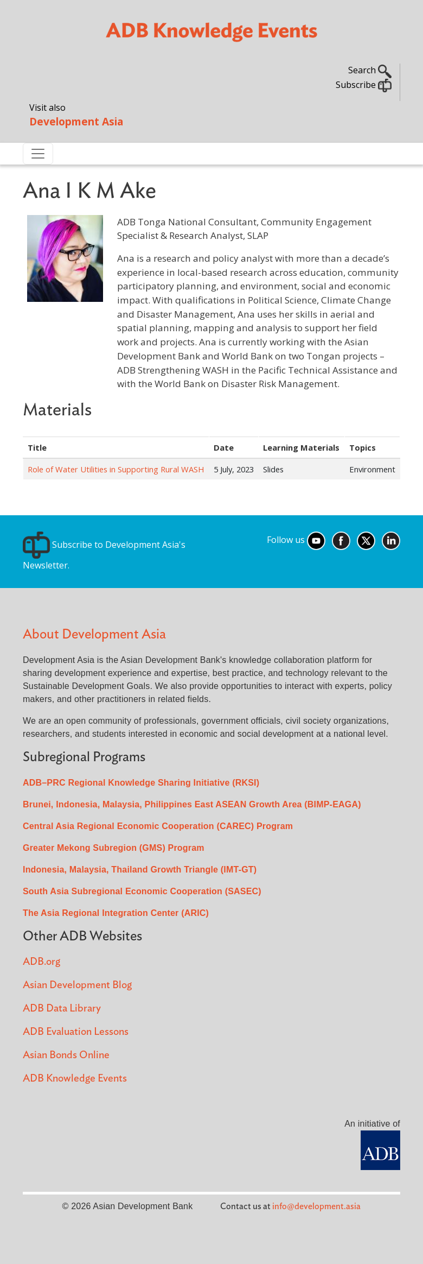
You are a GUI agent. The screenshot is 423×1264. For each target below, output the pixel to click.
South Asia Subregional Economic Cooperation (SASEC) (142, 891)
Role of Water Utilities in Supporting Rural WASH (116, 469)
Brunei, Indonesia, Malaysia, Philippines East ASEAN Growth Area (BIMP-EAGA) (192, 804)
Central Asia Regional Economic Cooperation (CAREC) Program (158, 826)
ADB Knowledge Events (75, 1078)
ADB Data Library (62, 1008)
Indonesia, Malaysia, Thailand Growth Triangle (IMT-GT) (140, 869)
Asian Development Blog (77, 985)
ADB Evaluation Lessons (76, 1032)
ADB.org (41, 962)
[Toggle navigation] (38, 154)
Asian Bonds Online (66, 1055)
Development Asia (76, 121)
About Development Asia (94, 634)
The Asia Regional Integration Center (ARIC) (116, 913)
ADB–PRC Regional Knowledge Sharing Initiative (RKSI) (141, 782)
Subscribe (364, 85)
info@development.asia (316, 1206)
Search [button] (370, 70)
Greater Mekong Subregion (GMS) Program (113, 847)
